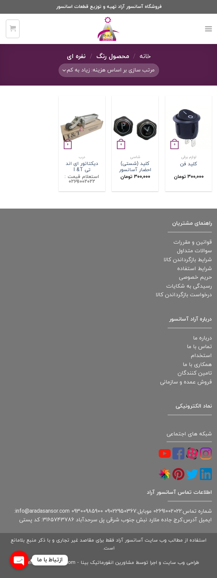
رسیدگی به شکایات (189, 286)
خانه (145, 56)
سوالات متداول (194, 251)
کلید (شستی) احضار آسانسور (135, 167)
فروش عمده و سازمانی (186, 382)
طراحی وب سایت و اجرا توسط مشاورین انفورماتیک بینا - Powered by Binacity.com (108, 562)
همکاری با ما (197, 364)
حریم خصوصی (195, 277)
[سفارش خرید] (109, 70)
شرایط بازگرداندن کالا (188, 260)
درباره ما (202, 338)
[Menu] (208, 28)
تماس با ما (199, 347)
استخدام (201, 355)
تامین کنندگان (195, 373)
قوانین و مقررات (192, 242)
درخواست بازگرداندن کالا (184, 295)
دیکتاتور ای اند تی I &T (82, 167)
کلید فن (188, 164)
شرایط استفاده (194, 269)
